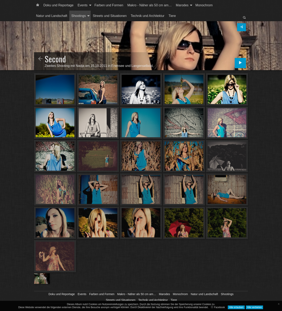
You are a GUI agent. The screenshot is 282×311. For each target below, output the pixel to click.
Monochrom (204, 5)
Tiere (172, 16)
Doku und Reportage (58, 5)
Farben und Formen (109, 5)
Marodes (182, 5)
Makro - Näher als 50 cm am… (149, 5)
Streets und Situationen (110, 16)
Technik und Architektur (147, 16)
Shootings (78, 16)
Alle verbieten (254, 307)
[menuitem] (37, 5)
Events (83, 5)
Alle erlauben (236, 307)
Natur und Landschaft (51, 16)
